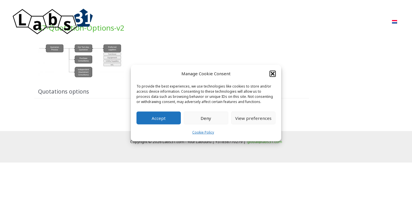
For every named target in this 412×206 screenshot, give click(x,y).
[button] (273, 73)
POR (297, 21)
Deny (206, 118)
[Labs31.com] (53, 21)
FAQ (348, 21)
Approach (241, 21)
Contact (372, 21)
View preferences (253, 118)
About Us (322, 21)
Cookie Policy (203, 132)
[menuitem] (394, 22)
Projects (272, 21)
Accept (159, 118)
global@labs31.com (264, 141)
